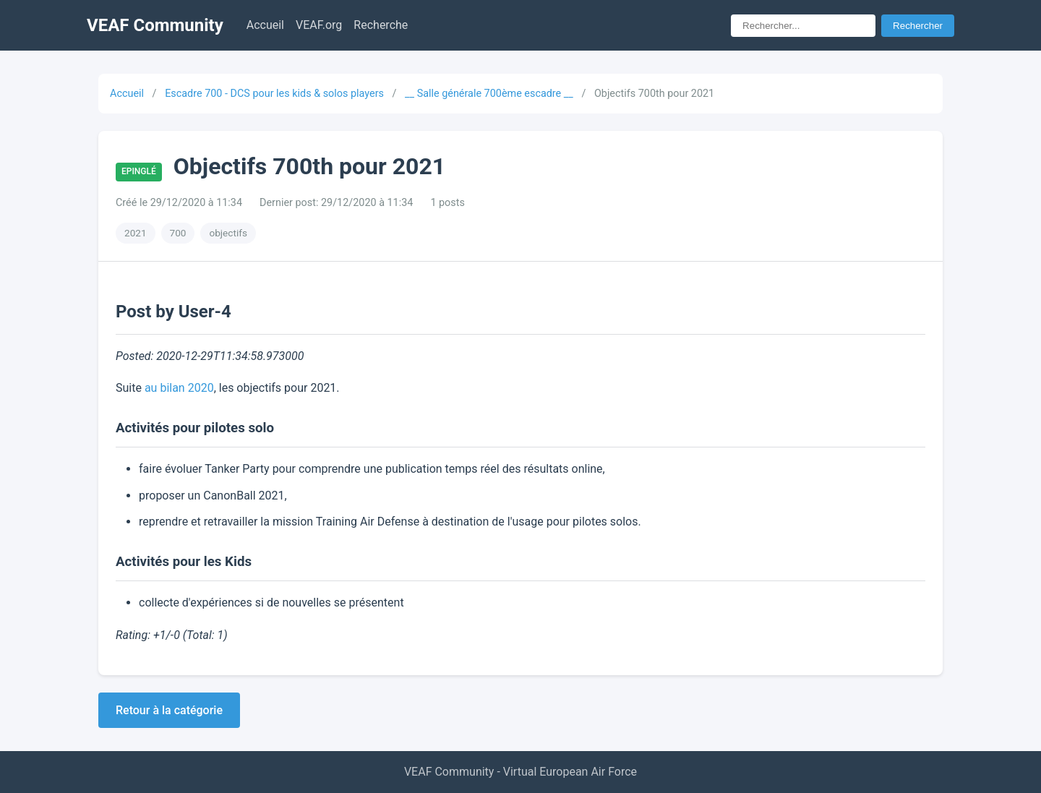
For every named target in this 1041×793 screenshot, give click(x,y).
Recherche (381, 25)
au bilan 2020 (179, 388)
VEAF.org (319, 25)
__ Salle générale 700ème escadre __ (489, 93)
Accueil (265, 25)
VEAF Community (155, 25)
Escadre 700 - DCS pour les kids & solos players (274, 93)
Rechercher (918, 25)
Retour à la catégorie (169, 710)
